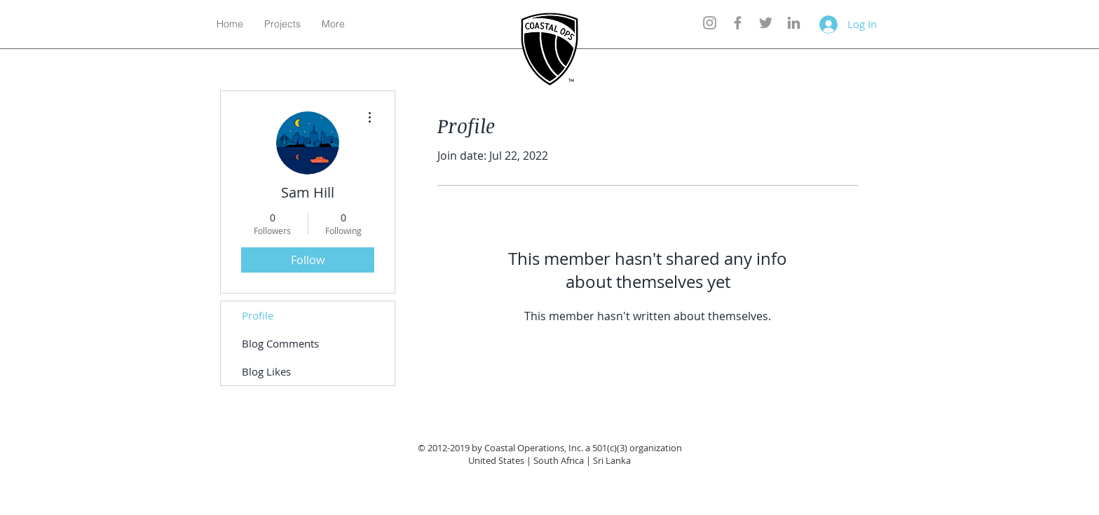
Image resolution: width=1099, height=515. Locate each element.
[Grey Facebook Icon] (737, 23)
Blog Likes (266, 371)
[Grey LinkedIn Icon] (794, 23)
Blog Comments (280, 343)
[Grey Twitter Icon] (765, 23)
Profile (257, 315)
